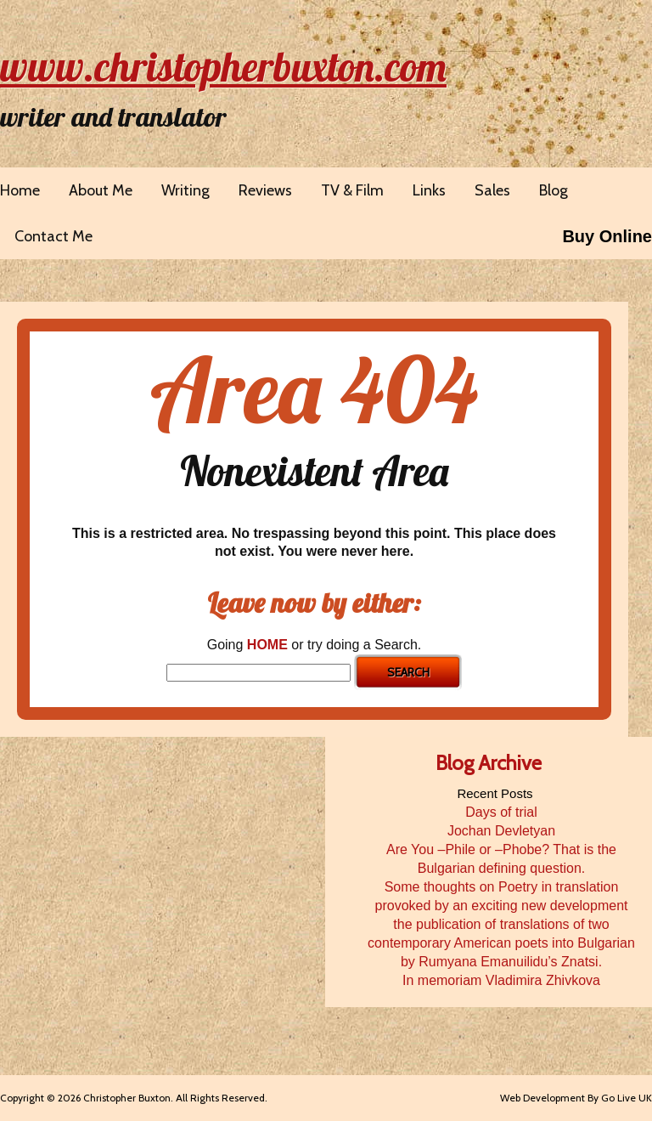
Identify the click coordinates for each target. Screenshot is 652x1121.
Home (20, 190)
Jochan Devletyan (501, 831)
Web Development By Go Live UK (576, 1097)
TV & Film (352, 190)
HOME (267, 644)
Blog (553, 190)
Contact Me (53, 236)
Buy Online (607, 236)
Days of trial (501, 812)
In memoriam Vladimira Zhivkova (501, 980)
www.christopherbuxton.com (223, 66)
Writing (185, 190)
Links (429, 190)
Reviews (265, 190)
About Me (100, 190)
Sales (492, 190)
